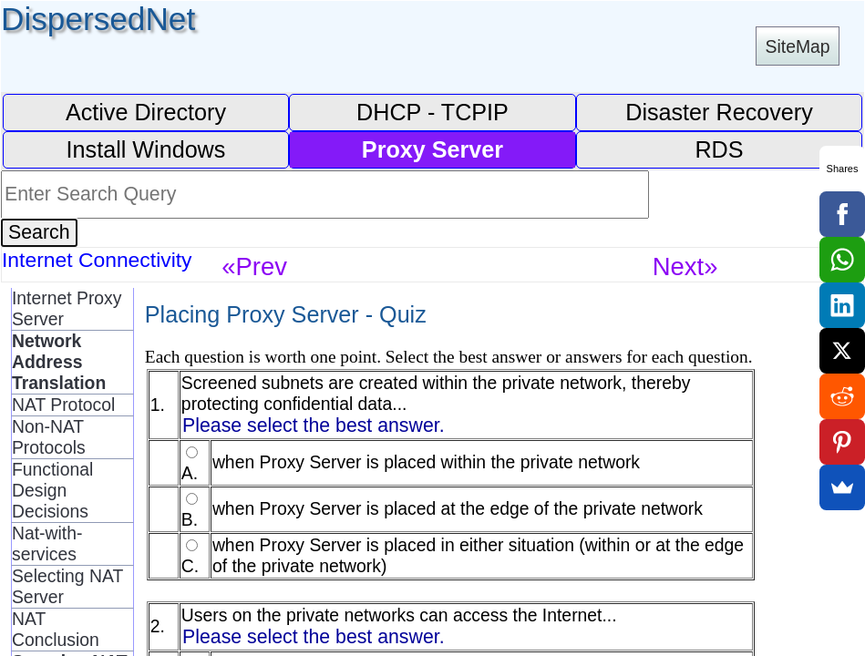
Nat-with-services (47, 543)
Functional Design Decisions (52, 490)
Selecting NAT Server (67, 586)
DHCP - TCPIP (432, 112)
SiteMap (798, 46)
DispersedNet (98, 18)
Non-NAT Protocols (49, 436)
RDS (719, 149)
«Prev (254, 266)
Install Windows (146, 149)
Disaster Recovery (719, 112)
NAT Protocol (63, 405)
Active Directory (146, 112)
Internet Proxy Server (67, 308)
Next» (685, 266)
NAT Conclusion (55, 629)
